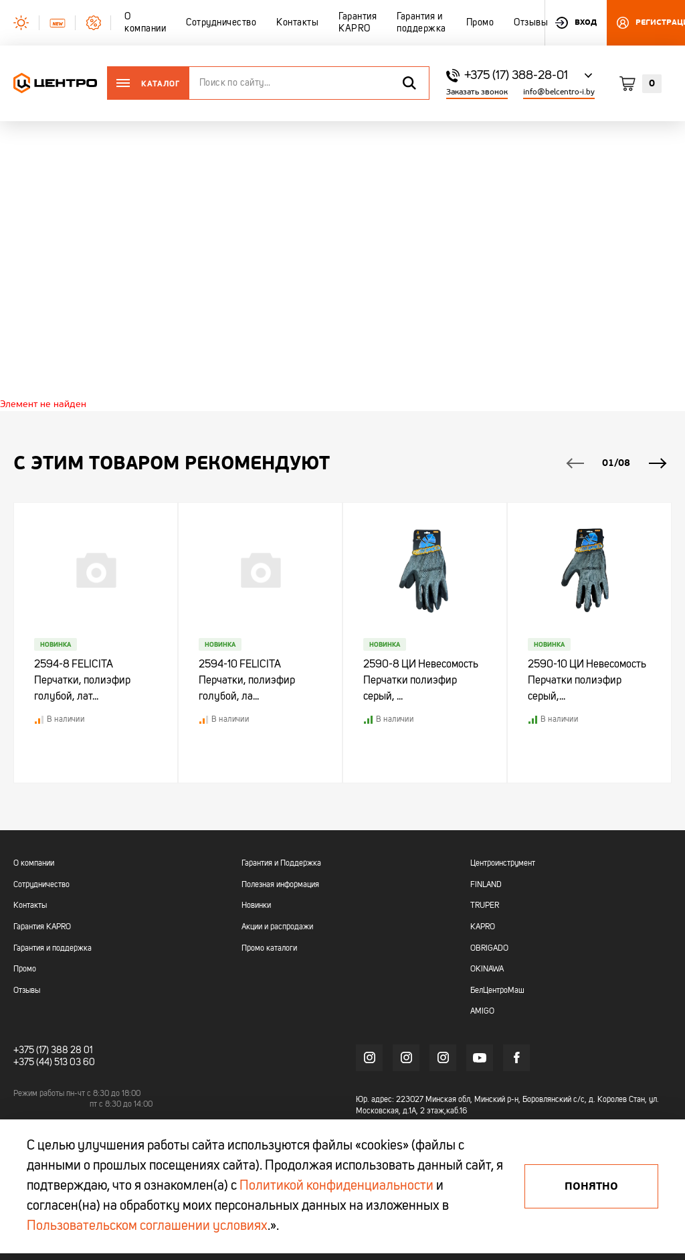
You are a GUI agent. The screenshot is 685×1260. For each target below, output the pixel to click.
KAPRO (482, 927)
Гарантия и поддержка (52, 949)
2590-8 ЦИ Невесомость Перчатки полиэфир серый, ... (420, 681)
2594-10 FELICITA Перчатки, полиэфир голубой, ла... (247, 681)
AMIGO (482, 1012)
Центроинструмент (502, 864)
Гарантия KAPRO (42, 927)
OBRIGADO (489, 949)
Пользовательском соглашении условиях (147, 1226)
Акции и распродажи (277, 927)
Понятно (591, 1186)
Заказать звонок (477, 92)
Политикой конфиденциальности (336, 1186)
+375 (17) (31, 1050)
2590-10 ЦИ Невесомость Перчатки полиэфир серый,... (587, 681)
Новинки (256, 906)
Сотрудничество (41, 885)
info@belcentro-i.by (559, 92)
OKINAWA (487, 970)
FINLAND (486, 885)
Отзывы (26, 991)
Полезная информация (280, 885)
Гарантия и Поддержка (281, 864)
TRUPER (484, 906)
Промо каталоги (269, 949)
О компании (33, 864)
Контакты (30, 906)
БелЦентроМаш (497, 991)
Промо (24, 970)
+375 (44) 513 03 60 (54, 1062)
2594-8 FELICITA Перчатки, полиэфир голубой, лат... (82, 681)
